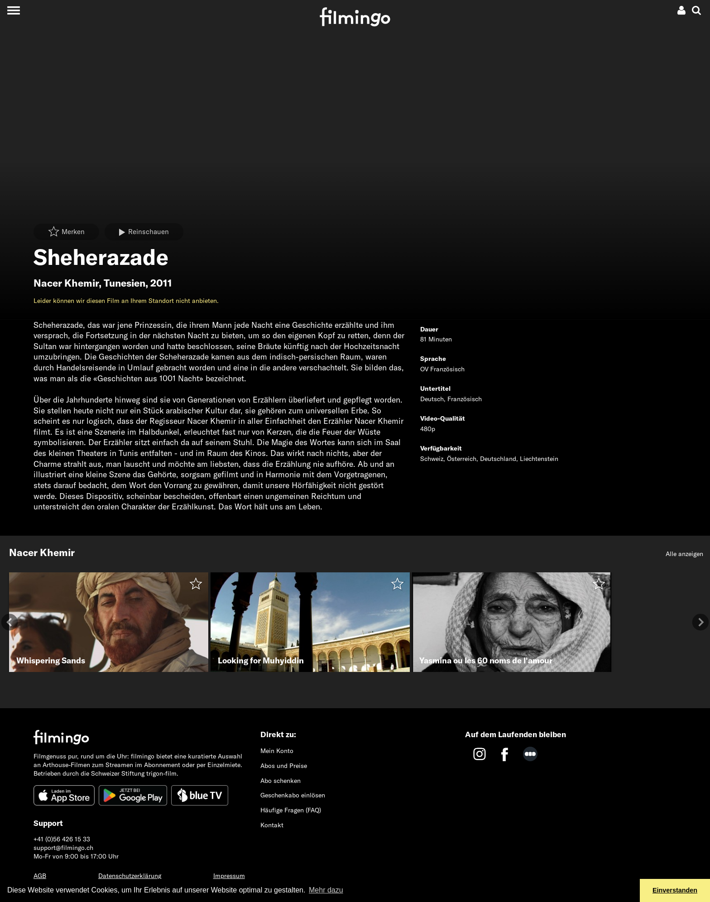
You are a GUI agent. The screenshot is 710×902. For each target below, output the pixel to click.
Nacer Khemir (66, 283)
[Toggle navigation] (13, 10)
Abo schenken (280, 781)
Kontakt (271, 825)
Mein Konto (276, 751)
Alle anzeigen (684, 554)
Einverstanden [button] (674, 890)
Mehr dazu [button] (326, 890)
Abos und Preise (283, 766)
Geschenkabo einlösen (292, 795)
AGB (40, 876)
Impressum (229, 876)
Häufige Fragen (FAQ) (290, 810)
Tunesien (124, 283)
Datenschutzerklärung (129, 876)
